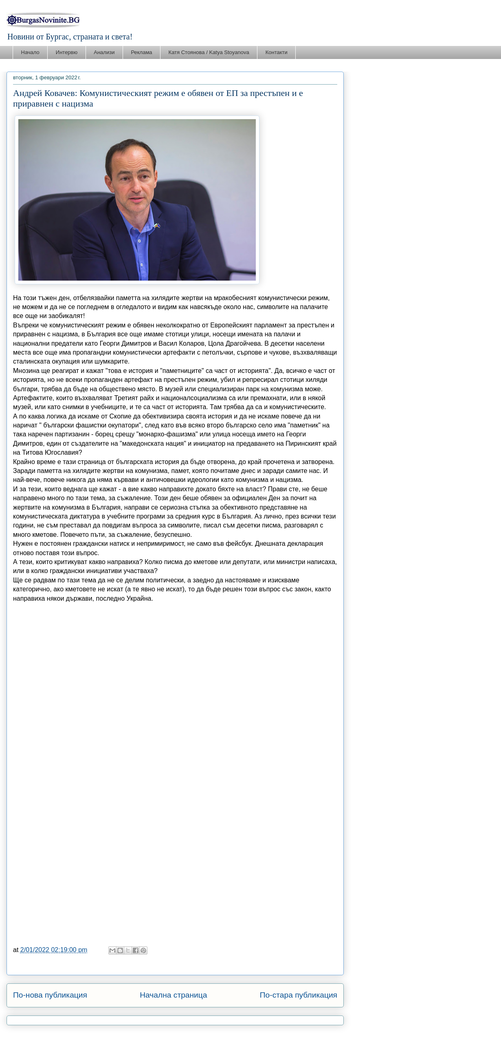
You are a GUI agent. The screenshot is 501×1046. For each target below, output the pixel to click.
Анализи (104, 52)
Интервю (66, 52)
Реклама (141, 52)
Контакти (277, 52)
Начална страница (173, 995)
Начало (30, 52)
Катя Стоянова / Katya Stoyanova (209, 52)
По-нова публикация (50, 995)
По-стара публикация (298, 995)
